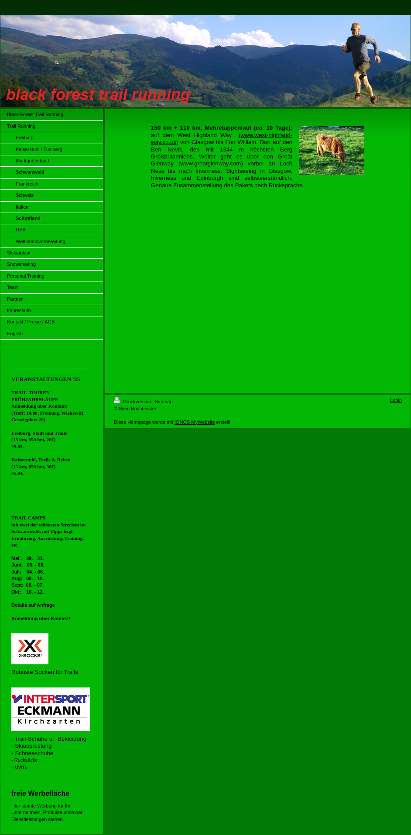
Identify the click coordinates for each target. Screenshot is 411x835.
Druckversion (133, 401)
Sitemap (163, 401)
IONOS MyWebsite (195, 422)
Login (396, 400)
